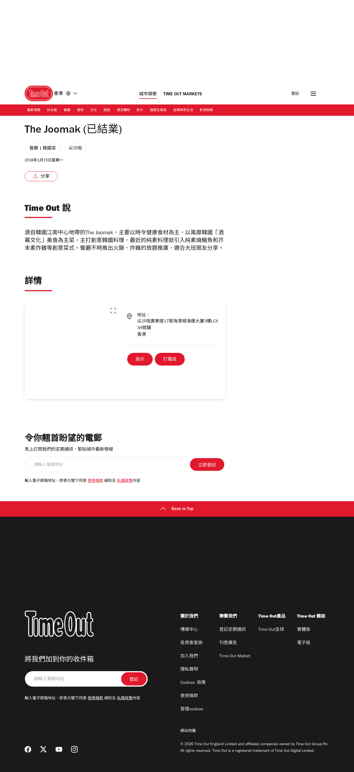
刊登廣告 (228, 643)
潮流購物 (123, 110)
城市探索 (148, 94)
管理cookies (191, 709)
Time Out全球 (271, 630)
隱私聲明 (189, 670)
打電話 (169, 360)
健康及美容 (158, 110)
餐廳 (67, 110)
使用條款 (95, 481)
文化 (93, 110)
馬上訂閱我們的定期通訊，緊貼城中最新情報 (69, 450)
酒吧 (80, 110)
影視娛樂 (206, 110)
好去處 (52, 110)
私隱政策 (124, 481)
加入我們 (189, 656)
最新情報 (33, 110)
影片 (140, 110)
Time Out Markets (182, 94)
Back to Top (177, 509)
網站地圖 (188, 731)
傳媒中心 (189, 630)
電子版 (303, 643)
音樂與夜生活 (183, 110)
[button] (113, 310)
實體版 (303, 630)
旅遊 (106, 110)
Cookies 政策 (193, 683)
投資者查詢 (191, 643)
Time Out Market (234, 656)
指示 (140, 360)
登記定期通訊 (232, 630)
